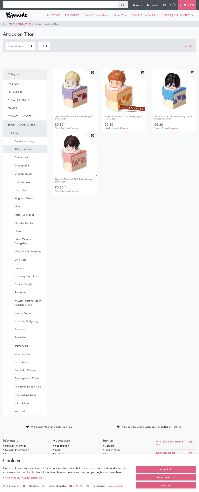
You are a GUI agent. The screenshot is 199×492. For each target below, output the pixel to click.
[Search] (123, 4)
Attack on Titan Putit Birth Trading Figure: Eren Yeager (74, 180)
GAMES (118, 15)
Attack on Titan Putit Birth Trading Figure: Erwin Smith (74, 117)
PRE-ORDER (72, 15)
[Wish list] (173, 5)
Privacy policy (12, 477)
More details (115, 485)
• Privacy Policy (111, 449)
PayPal (79, 485)
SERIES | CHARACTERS (176, 15)
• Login (57, 449)
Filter (189, 45)
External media (57, 485)
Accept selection (165, 477)
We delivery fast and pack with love (51, 426)
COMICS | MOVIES (143, 15)
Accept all (165, 469)
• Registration (61, 445)
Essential (14, 485)
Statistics (34, 485)
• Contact (108, 445)
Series (38, 24)
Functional (99, 485)
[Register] (152, 5)
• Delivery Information (16, 449)
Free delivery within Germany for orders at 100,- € (151, 426)
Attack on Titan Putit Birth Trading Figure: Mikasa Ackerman (173, 117)
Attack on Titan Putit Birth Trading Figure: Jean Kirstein (124, 117)
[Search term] (60, 4)
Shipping (74, 128)
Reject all (166, 485)
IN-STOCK (53, 15)
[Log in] (137, 5)
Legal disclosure (32, 477)
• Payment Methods (14, 445)
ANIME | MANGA (95, 15)
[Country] (164, 5)
